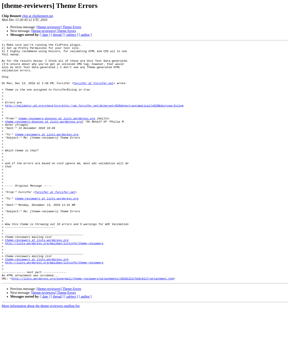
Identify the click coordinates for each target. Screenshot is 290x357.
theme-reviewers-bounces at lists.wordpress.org (56, 134)
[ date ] (45, 35)
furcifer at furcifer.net (93, 91)
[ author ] (85, 35)
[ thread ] (57, 35)
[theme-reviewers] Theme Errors (59, 27)
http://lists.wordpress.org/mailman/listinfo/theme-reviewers (54, 283)
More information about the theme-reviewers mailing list (41, 353)
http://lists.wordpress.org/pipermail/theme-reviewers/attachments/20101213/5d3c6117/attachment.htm (93, 326)
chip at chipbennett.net (37, 16)
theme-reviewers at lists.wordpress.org (46, 153)
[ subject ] (71, 35)
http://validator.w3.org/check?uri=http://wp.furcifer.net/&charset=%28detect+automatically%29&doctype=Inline (94, 118)
